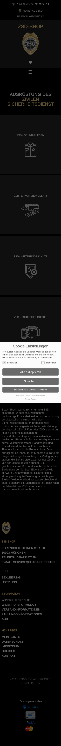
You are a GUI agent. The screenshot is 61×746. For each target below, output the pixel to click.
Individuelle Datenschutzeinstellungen (30, 394)
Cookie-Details (30, 397)
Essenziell (9, 360)
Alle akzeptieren (30, 370)
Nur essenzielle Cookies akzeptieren (30, 388)
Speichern (30, 379)
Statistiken (48, 360)
